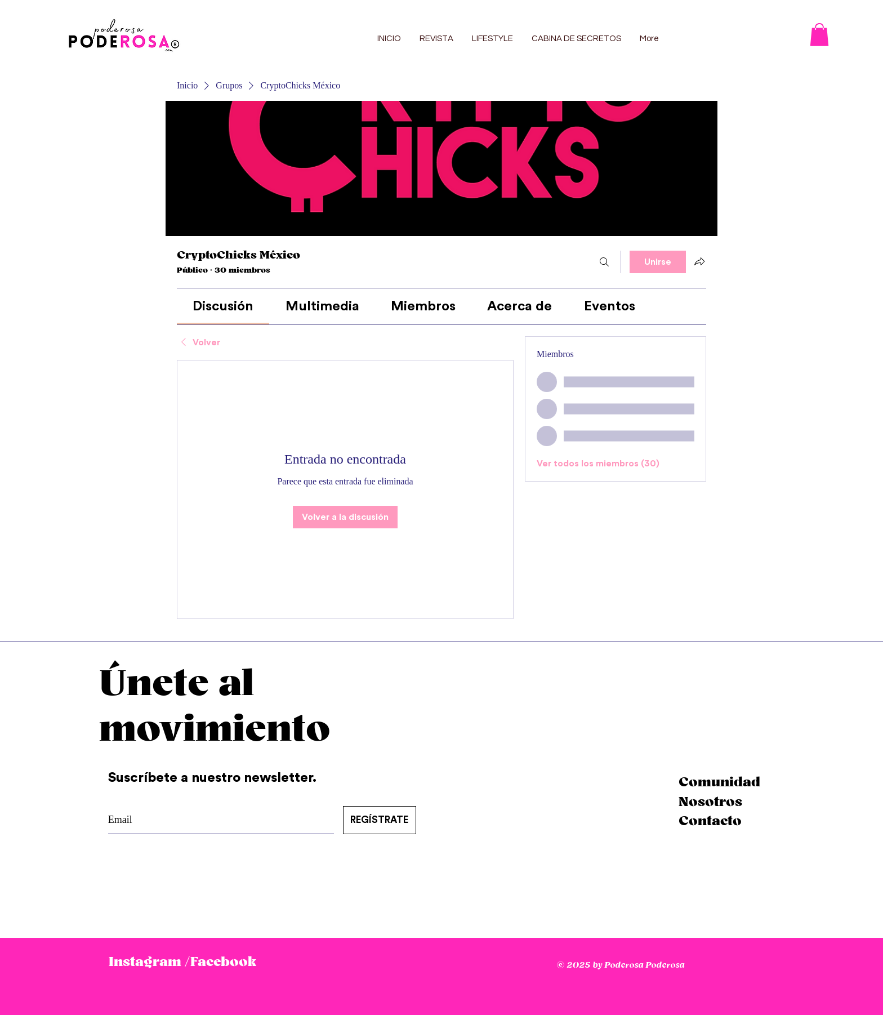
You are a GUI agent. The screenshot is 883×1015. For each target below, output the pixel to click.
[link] (223, 306)
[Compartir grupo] (699, 261)
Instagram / (149, 962)
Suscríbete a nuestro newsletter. (214, 778)
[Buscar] (604, 262)
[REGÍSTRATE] (379, 820)
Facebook (223, 962)
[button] (819, 34)
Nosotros (710, 802)
